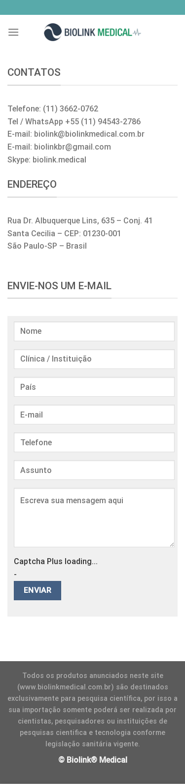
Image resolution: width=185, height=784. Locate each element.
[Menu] (13, 32)
